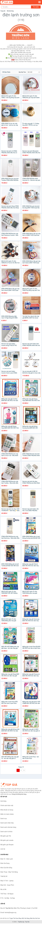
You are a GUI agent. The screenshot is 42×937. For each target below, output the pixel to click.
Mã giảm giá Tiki (5, 836)
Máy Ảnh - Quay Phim (7, 885)
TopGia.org (21, 922)
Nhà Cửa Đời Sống (6, 867)
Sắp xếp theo (22, 72)
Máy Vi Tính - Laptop (6, 881)
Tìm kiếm (36, 7)
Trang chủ (2, 11)
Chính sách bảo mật (6, 805)
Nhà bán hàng (10, 11)
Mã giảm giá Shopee (6, 844)
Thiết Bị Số (3, 876)
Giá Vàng (26, 918)
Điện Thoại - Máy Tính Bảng (9, 872)
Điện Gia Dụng (4, 863)
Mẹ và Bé (3, 889)
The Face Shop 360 (18, 918)
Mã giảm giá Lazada (6, 840)
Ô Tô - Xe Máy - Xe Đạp (7, 898)
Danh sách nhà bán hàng (8, 827)
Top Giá (27, 922)
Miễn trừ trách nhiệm (7, 814)
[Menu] (39, 2)
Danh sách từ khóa (6, 831)
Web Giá (32, 918)
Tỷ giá (11, 918)
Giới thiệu (3, 801)
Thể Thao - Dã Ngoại (6, 894)
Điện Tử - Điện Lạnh (6, 859)
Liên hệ (2, 849)
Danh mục (3, 818)
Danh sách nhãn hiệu (7, 823)
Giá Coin (37, 918)
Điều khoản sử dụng (6, 810)
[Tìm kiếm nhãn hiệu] (16, 7)
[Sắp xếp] (33, 72)
